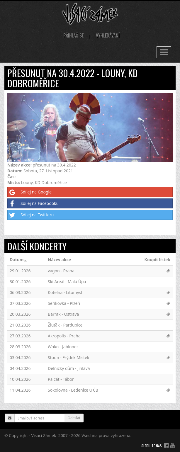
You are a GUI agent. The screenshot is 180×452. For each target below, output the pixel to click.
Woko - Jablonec (63, 346)
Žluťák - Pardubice (65, 325)
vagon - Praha (61, 270)
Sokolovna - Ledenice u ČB (73, 390)
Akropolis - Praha (64, 336)
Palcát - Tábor (61, 379)
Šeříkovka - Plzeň (64, 303)
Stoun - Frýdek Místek (68, 357)
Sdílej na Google (30, 192)
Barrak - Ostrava (63, 314)
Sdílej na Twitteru (31, 215)
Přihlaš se (73, 35)
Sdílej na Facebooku (33, 203)
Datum (18, 259)
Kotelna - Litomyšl (65, 292)
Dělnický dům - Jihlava (69, 368)
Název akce (59, 259)
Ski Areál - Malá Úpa (67, 281)
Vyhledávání (108, 35)
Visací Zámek (43, 435)
